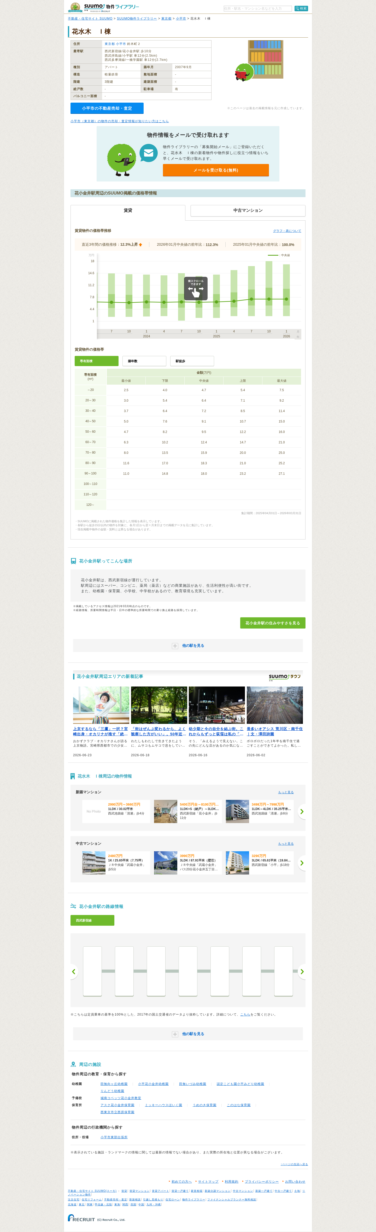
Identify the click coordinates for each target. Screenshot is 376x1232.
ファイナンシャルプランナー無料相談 (231, 1199)
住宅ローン (173, 1199)
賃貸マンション (140, 1190)
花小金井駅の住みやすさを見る (272, 623)
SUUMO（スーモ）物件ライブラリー (103, 7)
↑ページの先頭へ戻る (294, 1164)
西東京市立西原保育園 (117, 1112)
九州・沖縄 (153, 1204)
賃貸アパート (160, 1190)
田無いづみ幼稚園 (192, 1084)
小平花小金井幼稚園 (153, 1084)
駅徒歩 (180, 361)
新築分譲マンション (218, 1190)
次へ (302, 972)
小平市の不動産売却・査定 (107, 108)
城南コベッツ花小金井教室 (121, 1098)
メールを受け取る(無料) (215, 170)
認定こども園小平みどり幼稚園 (240, 1084)
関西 (125, 1204)
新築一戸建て (264, 1190)
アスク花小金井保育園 (117, 1105)
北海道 (72, 1204)
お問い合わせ (295, 1181)
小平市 (181, 18)
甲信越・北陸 (103, 1204)
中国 (141, 1204)
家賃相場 (196, 1190)
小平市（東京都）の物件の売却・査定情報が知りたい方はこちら (119, 121)
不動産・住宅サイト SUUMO (90, 18)
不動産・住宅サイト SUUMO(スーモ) (92, 1190)
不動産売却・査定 (115, 1199)
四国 (133, 1204)
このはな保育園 (239, 1105)
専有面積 (86, 361)
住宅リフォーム (92, 1199)
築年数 (132, 361)
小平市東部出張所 (114, 1137)
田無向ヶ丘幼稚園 (114, 1084)
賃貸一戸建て (180, 1190)
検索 (303, 8)
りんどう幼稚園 (112, 1091)
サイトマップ (208, 1181)
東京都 (166, 18)
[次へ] (302, 811)
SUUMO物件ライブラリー (137, 18)
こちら (245, 1014)
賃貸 (124, 1190)
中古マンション (243, 1190)
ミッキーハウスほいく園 (163, 1105)
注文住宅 (73, 1199)
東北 (82, 1204)
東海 (117, 1204)
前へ (74, 972)
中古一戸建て (283, 1190)
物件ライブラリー (193, 1199)
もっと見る (286, 792)
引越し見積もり (153, 1199)
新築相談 (135, 1199)
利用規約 (231, 1181)
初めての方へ (182, 1181)
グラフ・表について (287, 231)
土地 (297, 1190)
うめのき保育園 (204, 1105)
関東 (90, 1204)
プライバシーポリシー (262, 1181)
